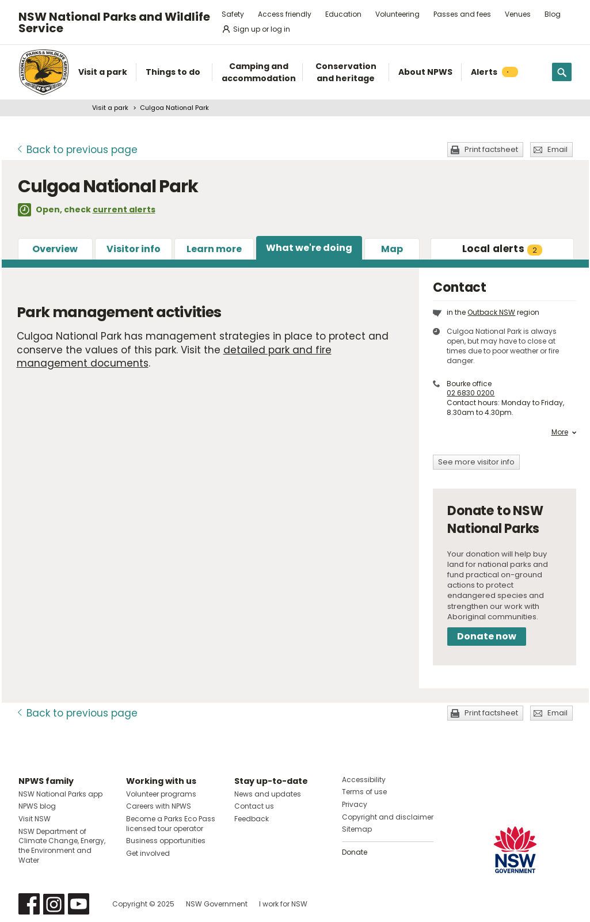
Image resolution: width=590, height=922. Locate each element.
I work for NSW (283, 904)
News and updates (267, 794)
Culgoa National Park (174, 107)
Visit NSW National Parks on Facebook (29, 904)
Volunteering (397, 14)
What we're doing (309, 247)
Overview (55, 249)
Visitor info (133, 249)
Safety (233, 14)
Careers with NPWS (158, 806)
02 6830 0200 (470, 393)
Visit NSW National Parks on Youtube (78, 904)
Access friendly (284, 14)
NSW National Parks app (60, 794)
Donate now (486, 636)
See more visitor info (476, 461)
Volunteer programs (161, 794)
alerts (502, 249)
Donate (354, 852)
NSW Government (217, 904)
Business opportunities (165, 840)
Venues (518, 14)
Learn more (214, 249)
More (563, 432)
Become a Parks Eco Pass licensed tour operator (170, 823)
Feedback (251, 819)
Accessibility (364, 779)
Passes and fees (462, 14)
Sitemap (357, 829)
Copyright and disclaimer (387, 817)
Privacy (354, 804)
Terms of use (364, 792)
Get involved (148, 853)
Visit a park (110, 107)
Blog (553, 14)
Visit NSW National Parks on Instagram (53, 904)
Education (343, 14)
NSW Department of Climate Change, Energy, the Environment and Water (61, 845)
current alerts (124, 209)
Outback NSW (491, 312)
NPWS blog (37, 806)
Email (557, 149)
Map (392, 249)
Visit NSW (34, 819)
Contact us (254, 806)
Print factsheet (491, 149)
